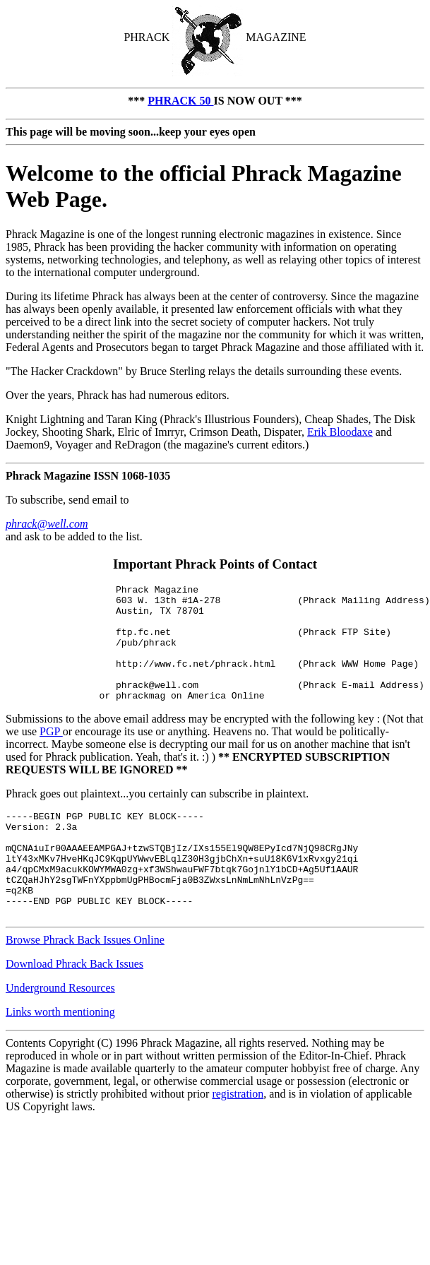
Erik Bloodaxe (340, 432)
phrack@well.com (47, 524)
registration (237, 1138)
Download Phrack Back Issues (74, 1008)
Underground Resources (60, 1032)
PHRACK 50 (180, 101)
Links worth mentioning (60, 1056)
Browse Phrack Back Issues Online (85, 984)
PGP (51, 755)
